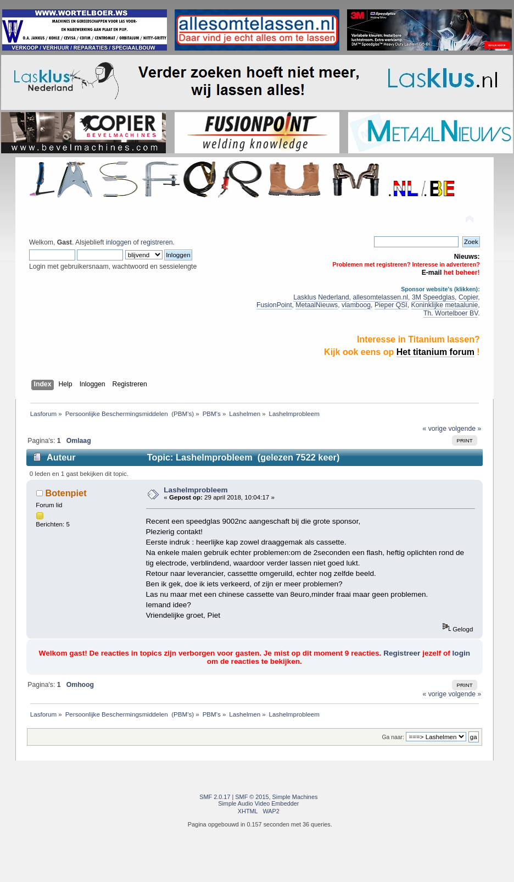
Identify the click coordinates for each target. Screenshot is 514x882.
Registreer (401, 653)
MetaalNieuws (316, 305)
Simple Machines (295, 797)
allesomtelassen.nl (380, 297)
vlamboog (356, 305)
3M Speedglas (433, 297)
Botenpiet (65, 493)
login (461, 653)
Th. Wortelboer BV (450, 313)
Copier (468, 297)
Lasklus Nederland (321, 297)
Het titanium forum (435, 352)
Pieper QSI (391, 305)
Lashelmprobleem (195, 490)
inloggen (118, 242)
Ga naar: (393, 737)
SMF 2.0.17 (214, 797)
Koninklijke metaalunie (444, 305)
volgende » (464, 428)
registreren (156, 242)
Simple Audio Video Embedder (258, 803)
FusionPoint (274, 305)
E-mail (432, 272)
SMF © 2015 (252, 797)
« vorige (434, 428)
